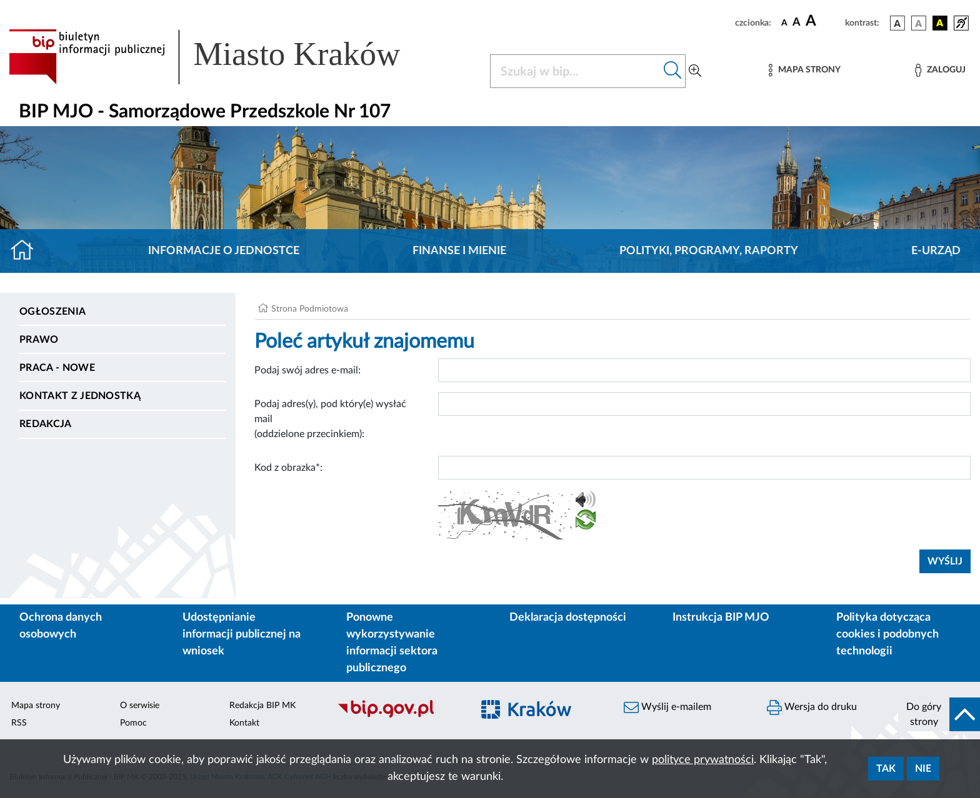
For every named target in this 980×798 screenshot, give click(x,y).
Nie (923, 769)
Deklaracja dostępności (567, 617)
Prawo (39, 340)
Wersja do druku (812, 707)
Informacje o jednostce (223, 251)
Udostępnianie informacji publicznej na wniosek (241, 634)
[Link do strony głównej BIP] (222, 56)
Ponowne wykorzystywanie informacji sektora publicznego (392, 643)
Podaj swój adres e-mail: (307, 370)
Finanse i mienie (459, 251)
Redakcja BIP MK (262, 705)
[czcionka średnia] (796, 22)
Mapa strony (35, 705)
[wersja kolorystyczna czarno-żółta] (940, 23)
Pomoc (133, 723)
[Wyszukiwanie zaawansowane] (695, 71)
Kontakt (244, 723)
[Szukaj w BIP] (575, 71)
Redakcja (45, 424)
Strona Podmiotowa (309, 309)
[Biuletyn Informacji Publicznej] (398, 716)
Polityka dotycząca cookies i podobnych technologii (887, 634)
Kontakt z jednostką (80, 396)
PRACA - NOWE (57, 368)
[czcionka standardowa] (784, 22)
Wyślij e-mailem (667, 707)
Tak (886, 769)
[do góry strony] (939, 714)
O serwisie (139, 705)
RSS (19, 723)
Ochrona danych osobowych (60, 626)
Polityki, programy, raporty (708, 251)
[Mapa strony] (804, 70)
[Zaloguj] (940, 70)
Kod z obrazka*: (288, 468)
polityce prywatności (703, 760)
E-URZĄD (936, 251)
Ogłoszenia (52, 312)
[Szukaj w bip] (673, 71)
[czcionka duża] (823, 21)
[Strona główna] (27, 251)
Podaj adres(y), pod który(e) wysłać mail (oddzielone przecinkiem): (330, 419)
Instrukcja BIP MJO (720, 617)
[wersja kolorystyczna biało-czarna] (918, 23)
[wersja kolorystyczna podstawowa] (897, 23)
